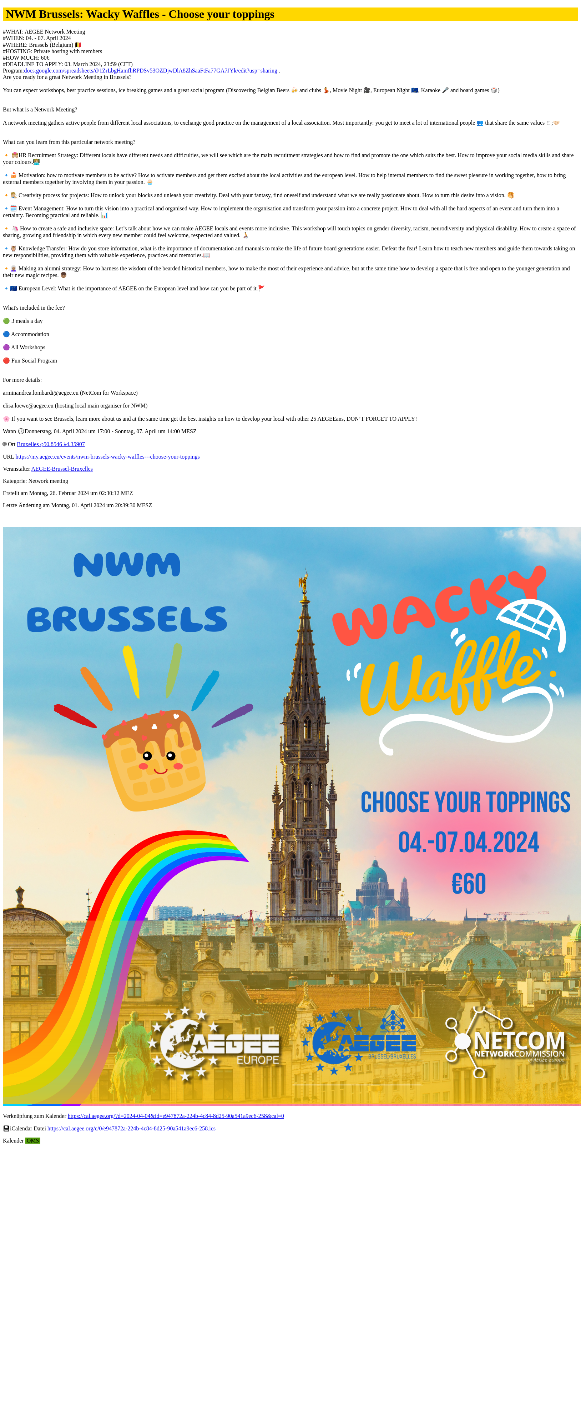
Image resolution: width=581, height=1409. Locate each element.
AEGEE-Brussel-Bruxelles (62, 469)
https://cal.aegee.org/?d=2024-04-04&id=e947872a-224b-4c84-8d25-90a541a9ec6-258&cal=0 (176, 1116)
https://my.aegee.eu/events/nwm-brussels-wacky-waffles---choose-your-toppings (107, 457)
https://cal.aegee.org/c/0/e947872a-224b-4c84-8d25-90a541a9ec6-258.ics (131, 1128)
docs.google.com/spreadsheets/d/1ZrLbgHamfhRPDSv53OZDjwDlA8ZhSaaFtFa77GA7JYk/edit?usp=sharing (150, 71)
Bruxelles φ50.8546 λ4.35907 (51, 444)
